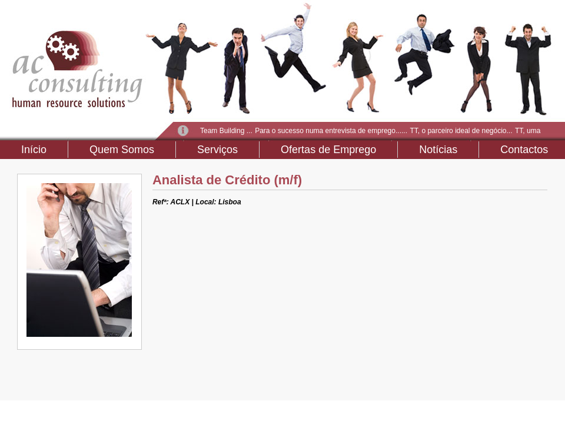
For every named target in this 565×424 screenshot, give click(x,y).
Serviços (217, 149)
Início (33, 149)
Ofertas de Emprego (328, 149)
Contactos (524, 149)
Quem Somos (121, 149)
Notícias (438, 149)
